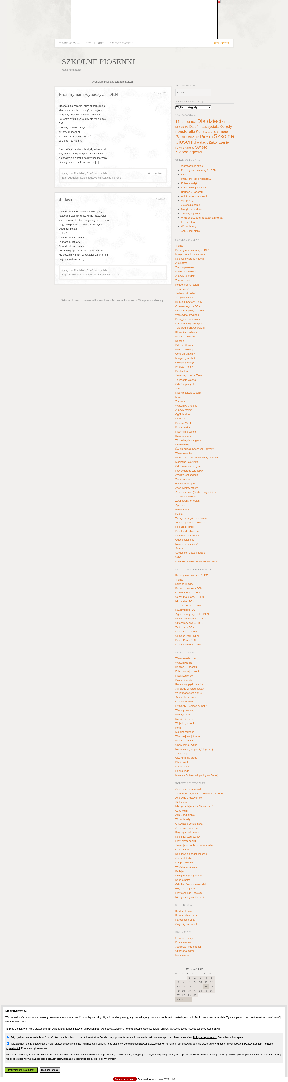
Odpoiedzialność (184, 539)
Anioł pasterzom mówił (194, 196)
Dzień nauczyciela (97, 173)
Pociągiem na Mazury (187, 319)
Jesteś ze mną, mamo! (188, 946)
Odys (178, 556)
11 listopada (186, 121)
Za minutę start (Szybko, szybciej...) (195, 492)
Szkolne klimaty (184, 345)
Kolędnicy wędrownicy (187, 836)
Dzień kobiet (227, 122)
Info (89, 43)
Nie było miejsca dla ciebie (190, 897)
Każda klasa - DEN (186, 631)
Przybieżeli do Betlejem (188, 892)
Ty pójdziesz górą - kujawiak (191, 518)
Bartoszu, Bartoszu (192, 191)
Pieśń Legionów (184, 675)
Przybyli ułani (182, 714)
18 (206, 986)
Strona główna (69, 43)
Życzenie (180, 505)
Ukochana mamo (185, 950)
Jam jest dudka (183, 858)
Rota (178, 727)
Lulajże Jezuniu (184, 862)
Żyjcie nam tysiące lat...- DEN (192, 614)
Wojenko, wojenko (185, 723)
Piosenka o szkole (185, 431)
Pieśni (206, 136)
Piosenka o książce (186, 332)
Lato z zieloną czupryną (188, 323)
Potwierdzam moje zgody (21, 1070)
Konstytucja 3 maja (212, 131)
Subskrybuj (221, 43)
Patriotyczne (187, 136)
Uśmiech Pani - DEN (187, 635)
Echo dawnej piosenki (193, 187)
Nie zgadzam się (50, 1070)
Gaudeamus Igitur (185, 483)
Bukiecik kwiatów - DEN (188, 301)
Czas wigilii (181, 810)
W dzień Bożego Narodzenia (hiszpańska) (199, 793)
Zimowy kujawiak (190, 213)
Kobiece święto (189, 183)
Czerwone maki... (185, 701)
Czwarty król (182, 849)
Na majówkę (182, 444)
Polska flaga (182, 371)
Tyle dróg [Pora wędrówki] (190, 327)
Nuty (101, 43)
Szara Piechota (184, 680)
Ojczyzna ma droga (186, 757)
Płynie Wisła (182, 762)
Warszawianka (183, 453)
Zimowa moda (183, 280)
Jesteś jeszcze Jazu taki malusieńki (195, 845)
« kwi (180, 999)
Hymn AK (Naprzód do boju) (191, 705)
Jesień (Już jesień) (186, 293)
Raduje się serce (184, 719)
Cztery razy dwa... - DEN (189, 622)
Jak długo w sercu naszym (190, 688)
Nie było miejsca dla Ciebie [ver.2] (194, 806)
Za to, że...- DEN (184, 627)
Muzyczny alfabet (185, 358)
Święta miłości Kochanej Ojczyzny (194, 448)
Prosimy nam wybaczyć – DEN (88, 94)
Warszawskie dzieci (192, 165)
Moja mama (182, 955)
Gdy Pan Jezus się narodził (190, 884)
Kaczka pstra (182, 879)
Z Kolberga (188, 147)
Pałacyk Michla (183, 423)
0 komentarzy (155, 173)
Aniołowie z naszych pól (188, 797)
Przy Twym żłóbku (185, 840)
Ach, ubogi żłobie (191, 230)
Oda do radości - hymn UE (190, 466)
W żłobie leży (188, 226)
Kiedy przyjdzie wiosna (188, 392)
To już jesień (182, 289)
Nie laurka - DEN (185, 601)
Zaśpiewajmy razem (186, 487)
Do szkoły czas (183, 436)
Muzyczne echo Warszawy (196, 178)
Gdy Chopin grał (184, 384)
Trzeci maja (182, 753)
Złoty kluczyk (182, 479)
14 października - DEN (188, 605)
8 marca (180, 388)
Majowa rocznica (184, 731)
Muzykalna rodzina (191, 209)
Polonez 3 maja (184, 740)
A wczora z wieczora (187, 828)
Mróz (178, 397)
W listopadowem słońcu (188, 693)
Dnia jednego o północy (188, 875)
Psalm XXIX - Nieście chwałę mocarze (197, 457)
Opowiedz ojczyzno (186, 744)
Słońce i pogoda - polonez (190, 522)
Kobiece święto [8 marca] (189, 258)
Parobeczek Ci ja (185, 919)
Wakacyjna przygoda (187, 314)
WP (94, 300)
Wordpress (144, 300)
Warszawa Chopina (186, 405)
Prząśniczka (182, 509)
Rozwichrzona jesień (187, 284)
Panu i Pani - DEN (185, 640)
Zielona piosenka (190, 204)
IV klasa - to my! (184, 366)
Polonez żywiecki (185, 336)
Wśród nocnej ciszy (186, 867)
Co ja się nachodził (186, 924)
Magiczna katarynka (186, 461)
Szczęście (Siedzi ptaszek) (190, 552)
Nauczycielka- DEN (186, 609)
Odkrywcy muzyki (185, 362)
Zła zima (180, 401)
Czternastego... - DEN (187, 306)
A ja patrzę (187, 200)
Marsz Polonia (183, 766)
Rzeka (179, 513)
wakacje (202, 142)
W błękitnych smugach (188, 440)
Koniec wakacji (183, 427)
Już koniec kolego (185, 496)
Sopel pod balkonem (187, 531)
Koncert (179, 340)
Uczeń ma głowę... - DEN (189, 310)
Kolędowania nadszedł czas (191, 853)
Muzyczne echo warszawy (190, 254)
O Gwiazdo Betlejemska (189, 823)
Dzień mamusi (183, 942)
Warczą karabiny (184, 710)
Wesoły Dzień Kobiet (187, 535)
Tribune (116, 300)
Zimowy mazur (183, 409)
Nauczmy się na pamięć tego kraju (194, 749)
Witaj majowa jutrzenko (188, 736)
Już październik (184, 297)
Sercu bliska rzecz (185, 697)
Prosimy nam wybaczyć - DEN (192, 250)
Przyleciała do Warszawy (189, 470)
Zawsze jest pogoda (186, 474)
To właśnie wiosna (185, 379)
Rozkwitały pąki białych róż (190, 684)
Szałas (179, 548)
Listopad (180, 418)
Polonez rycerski (184, 526)
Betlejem (180, 871)
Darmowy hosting (146, 1079)
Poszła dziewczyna (186, 915)
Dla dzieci (79, 173)
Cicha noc (181, 802)
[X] (173, 1079)
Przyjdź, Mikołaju (185, 349)
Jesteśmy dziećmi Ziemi (188, 375)
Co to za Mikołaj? (185, 353)
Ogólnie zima (182, 414)
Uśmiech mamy (184, 938)
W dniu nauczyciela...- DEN (190, 618)
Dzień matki (182, 126)
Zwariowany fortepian (187, 500)
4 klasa (65, 199)
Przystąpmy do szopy (187, 832)
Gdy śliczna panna (185, 888)
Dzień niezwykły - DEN (188, 644)
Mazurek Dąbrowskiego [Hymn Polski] (196, 561)
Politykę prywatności (204, 1037)
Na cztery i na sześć (186, 544)
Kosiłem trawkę (184, 911)
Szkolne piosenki (121, 43)
